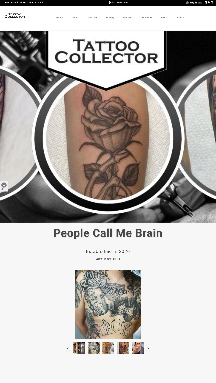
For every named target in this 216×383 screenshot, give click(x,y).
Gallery (110, 17)
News (164, 17)
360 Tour (147, 17)
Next (148, 348)
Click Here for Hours (118, 3)
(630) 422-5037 (194, 3)
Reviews (128, 17)
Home (59, 17)
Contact (180, 17)
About (75, 17)
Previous (68, 348)
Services (92, 17)
